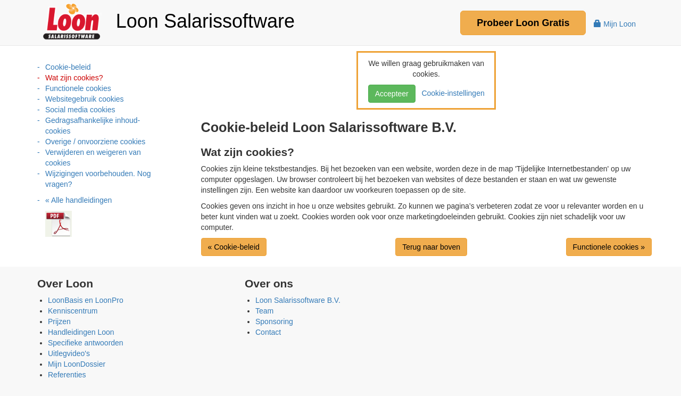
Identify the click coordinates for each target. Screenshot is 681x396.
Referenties (67, 374)
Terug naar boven (431, 247)
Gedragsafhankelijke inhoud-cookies (92, 125)
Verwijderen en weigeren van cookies (93, 157)
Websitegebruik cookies (84, 99)
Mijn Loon (615, 24)
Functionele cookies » (609, 247)
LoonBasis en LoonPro (85, 300)
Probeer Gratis (523, 23)
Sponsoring (274, 321)
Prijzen (59, 321)
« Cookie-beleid (234, 247)
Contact (268, 332)
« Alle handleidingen (78, 200)
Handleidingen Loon (81, 332)
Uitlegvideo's (69, 353)
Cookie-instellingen (451, 93)
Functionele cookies (78, 88)
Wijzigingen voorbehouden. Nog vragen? (98, 178)
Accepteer (392, 93)
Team (264, 311)
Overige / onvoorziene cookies (95, 141)
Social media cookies (80, 109)
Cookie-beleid (68, 67)
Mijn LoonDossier (76, 364)
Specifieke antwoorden (85, 343)
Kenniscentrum (72, 311)
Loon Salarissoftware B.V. (297, 300)
